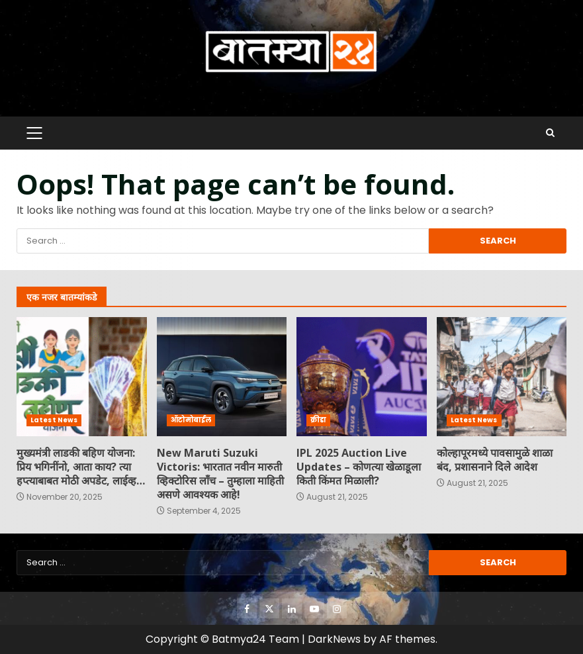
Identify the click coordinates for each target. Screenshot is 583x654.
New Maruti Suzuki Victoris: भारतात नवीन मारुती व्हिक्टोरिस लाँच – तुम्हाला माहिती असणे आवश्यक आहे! (222, 376)
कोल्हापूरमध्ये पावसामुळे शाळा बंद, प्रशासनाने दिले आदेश (502, 376)
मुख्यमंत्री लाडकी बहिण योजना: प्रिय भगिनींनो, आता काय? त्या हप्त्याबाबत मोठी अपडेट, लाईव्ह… (82, 376)
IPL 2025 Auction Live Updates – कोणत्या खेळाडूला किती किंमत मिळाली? (361, 376)
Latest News (53, 420)
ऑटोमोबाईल (191, 420)
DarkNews (334, 639)
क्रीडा (318, 420)
